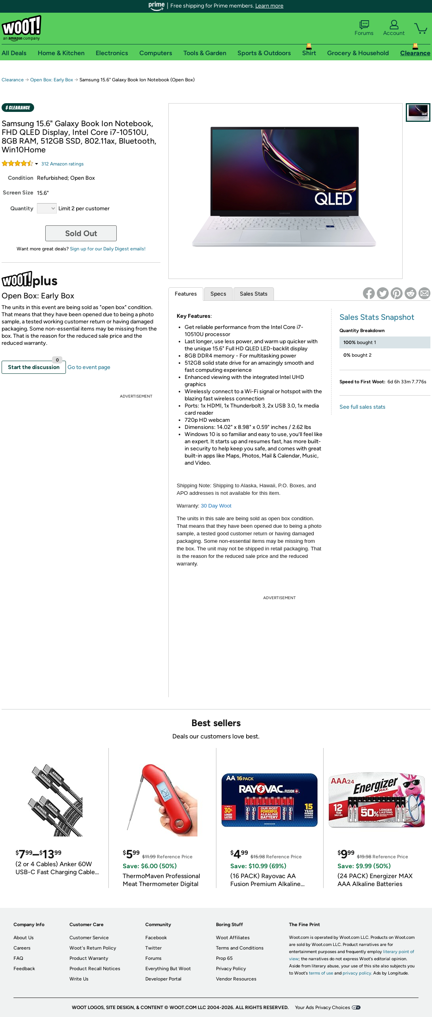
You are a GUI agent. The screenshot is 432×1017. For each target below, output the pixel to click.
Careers (22, 948)
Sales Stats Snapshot (377, 317)
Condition (20, 178)
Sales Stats (254, 293)
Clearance (13, 80)
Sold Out (81, 233)
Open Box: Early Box (51, 80)
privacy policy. (357, 973)
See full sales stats (362, 407)
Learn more (269, 5)
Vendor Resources (236, 979)
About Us (24, 937)
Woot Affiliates (233, 937)
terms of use (321, 973)
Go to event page (89, 367)
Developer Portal (163, 979)
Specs (218, 293)
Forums (364, 28)
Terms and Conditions (240, 948)
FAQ (18, 958)
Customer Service (89, 937)
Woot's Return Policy (92, 948)
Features (186, 293)
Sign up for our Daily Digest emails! (108, 249)
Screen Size (18, 192)
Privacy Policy (231, 968)
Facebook (156, 937)
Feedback (24, 968)
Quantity (21, 208)
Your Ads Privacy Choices (322, 1007)
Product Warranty (88, 958)
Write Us (79, 979)
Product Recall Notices (94, 968)
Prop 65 (224, 958)
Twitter (153, 948)
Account (394, 28)
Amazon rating (62, 164)
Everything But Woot (168, 968)
